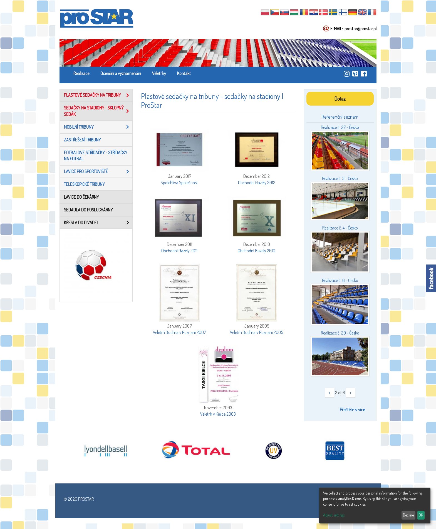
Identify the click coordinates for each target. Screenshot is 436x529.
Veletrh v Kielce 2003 (218, 414)
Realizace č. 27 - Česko (340, 127)
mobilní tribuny (79, 127)
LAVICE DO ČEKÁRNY (81, 197)
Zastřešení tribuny (82, 140)
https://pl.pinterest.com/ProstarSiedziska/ (355, 73)
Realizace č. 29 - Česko (340, 333)
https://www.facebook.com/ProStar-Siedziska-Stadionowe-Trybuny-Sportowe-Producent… (364, 73)
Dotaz (340, 98)
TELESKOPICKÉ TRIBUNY (84, 184)
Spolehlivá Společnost (179, 182)
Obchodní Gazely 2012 (256, 182)
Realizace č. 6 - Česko (340, 280)
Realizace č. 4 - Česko (340, 228)
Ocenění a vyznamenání (120, 73)
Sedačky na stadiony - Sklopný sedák (94, 111)
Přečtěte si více (352, 409)
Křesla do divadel (81, 222)
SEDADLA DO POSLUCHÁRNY (88, 210)
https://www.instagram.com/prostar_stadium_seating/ (347, 73)
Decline (408, 515)
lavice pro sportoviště (86, 171)
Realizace (81, 73)
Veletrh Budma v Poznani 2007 (179, 332)
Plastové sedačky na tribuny (92, 95)
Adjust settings (334, 515)
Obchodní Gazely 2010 (256, 250)
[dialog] (374, 505)
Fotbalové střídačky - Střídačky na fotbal (95, 156)
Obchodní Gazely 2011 (179, 250)
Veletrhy (159, 73)
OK (421, 515)
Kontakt (184, 73)
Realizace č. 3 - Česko (340, 178)
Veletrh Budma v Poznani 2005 (256, 332)
